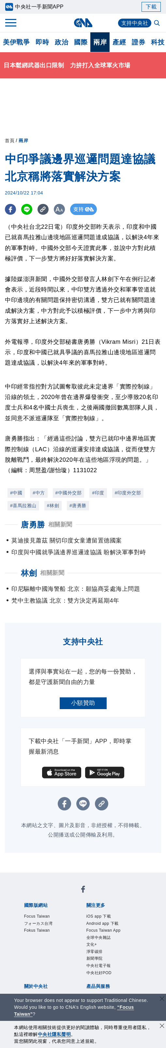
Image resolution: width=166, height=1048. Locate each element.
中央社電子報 (98, 965)
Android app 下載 (102, 923)
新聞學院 (94, 958)
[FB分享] (10, 209)
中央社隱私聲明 (54, 1034)
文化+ (91, 944)
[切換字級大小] (60, 209)
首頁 (9, 140)
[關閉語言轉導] (162, 999)
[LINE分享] (27, 209)
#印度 (98, 492)
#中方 (39, 492)
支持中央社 (134, 23)
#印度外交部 (128, 492)
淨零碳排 (94, 951)
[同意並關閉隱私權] (162, 1026)
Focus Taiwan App (103, 930)
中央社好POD (99, 973)
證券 (138, 42)
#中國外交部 (68, 492)
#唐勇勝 (77, 505)
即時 (42, 42)
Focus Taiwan (37, 916)
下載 (151, 6)
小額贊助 (83, 703)
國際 (80, 42)
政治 (61, 42)
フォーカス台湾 (38, 923)
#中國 (16, 492)
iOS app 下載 (98, 916)
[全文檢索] (157, 23)
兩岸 (100, 42)
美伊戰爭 (16, 42)
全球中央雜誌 (98, 937)
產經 (119, 42)
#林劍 (53, 505)
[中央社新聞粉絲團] (83, 890)
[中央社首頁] (83, 23)
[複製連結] (44, 209)
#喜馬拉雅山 (23, 505)
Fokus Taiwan (37, 930)
